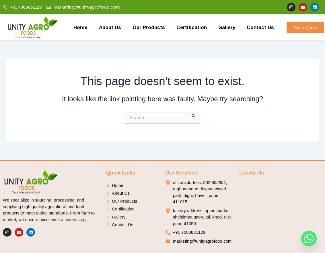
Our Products (149, 27)
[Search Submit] (194, 115)
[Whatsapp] (309, 238)
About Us (110, 27)
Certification (191, 27)
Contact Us (260, 27)
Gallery (226, 27)
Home (80, 27)
